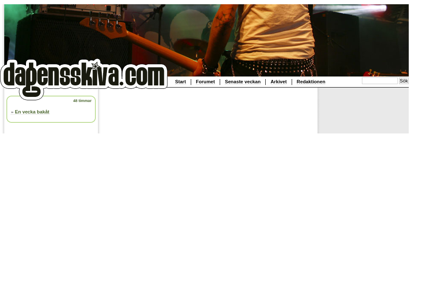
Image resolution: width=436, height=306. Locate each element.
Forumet (205, 81)
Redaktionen (311, 81)
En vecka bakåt (32, 111)
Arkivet (279, 81)
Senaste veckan (243, 81)
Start (180, 81)
